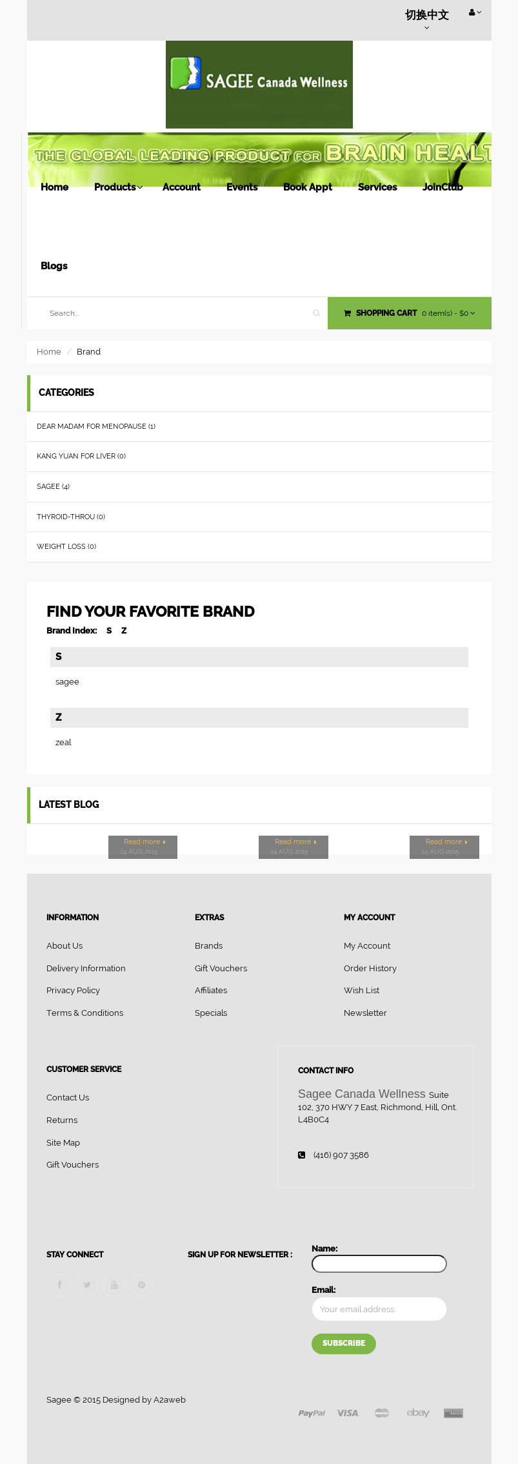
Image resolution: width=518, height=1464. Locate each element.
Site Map (63, 1143)
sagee (67, 681)
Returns (61, 1120)
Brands (209, 946)
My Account (367, 946)
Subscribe (344, 1343)
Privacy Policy (73, 990)
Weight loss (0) (66, 546)
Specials (211, 1013)
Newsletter (365, 1013)
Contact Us (67, 1097)
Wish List (361, 990)
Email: (323, 1290)
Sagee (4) (53, 486)
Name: (324, 1248)
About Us (64, 946)
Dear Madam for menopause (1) (96, 426)
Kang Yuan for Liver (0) (81, 456)
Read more (145, 842)
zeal (63, 742)
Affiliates (211, 990)
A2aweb (170, 1400)
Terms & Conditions (84, 1013)
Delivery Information (86, 968)
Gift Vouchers (221, 968)
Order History (370, 968)
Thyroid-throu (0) (71, 517)
